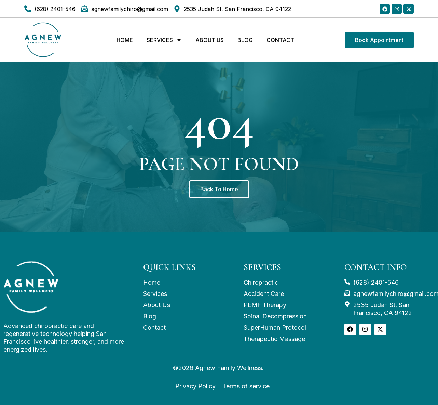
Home (125, 40)
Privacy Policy (195, 386)
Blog (245, 40)
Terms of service (246, 386)
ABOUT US (209, 40)
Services (164, 40)
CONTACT (280, 40)
